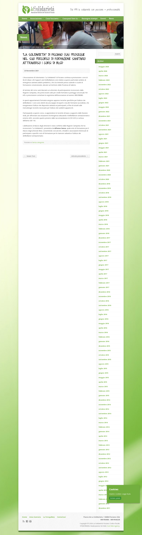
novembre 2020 (105, 175)
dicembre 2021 (104, 116)
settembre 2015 (105, 359)
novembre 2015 (105, 350)
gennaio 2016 (104, 341)
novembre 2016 (105, 296)
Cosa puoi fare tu (70, 18)
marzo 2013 (103, 441)
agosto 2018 (103, 202)
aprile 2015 (103, 382)
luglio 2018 (103, 206)
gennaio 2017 (104, 287)
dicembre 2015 (104, 346)
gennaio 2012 (104, 504)
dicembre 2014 (104, 400)
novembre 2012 (105, 458)
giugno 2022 (103, 103)
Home (24, 18)
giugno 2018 (103, 211)
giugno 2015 (103, 373)
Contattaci (61, 517)
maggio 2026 (104, 67)
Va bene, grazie (115, 498)
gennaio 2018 (104, 233)
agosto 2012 (103, 472)
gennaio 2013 (104, 450)
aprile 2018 (103, 220)
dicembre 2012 (104, 454)
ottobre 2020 (104, 179)
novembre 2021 (105, 121)
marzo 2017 (103, 278)
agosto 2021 (103, 134)
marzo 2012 (103, 495)
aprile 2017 (103, 274)
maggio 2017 (104, 269)
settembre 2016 (105, 305)
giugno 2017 (103, 265)
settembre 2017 (105, 251)
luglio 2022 (103, 98)
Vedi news (46, 47)
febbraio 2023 (104, 80)
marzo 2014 (103, 422)
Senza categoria (35, 47)
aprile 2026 (103, 71)
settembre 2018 (105, 197)
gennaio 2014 (104, 431)
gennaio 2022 (104, 112)
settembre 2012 (105, 468)
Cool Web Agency (113, 526)
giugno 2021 (103, 143)
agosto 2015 (103, 364)
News (111, 18)
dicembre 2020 (104, 170)
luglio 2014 (103, 418)
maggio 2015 (104, 377)
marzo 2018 (103, 224)
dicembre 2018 (104, 184)
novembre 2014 (105, 405)
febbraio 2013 (104, 445)
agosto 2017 (103, 256)
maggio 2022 (104, 107)
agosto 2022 (103, 94)
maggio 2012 (104, 486)
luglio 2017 (103, 260)
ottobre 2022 (104, 89)
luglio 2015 (103, 368)
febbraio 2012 (104, 499)
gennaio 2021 (104, 166)
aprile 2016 (103, 328)
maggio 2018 (104, 215)
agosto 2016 (103, 310)
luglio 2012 (103, 477)
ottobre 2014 (104, 409)
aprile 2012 (103, 490)
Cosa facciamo (52, 18)
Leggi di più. (126, 494)
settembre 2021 (105, 130)
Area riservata (35, 517)
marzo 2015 (103, 386)
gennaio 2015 (104, 395)
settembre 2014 (105, 413)
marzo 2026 (103, 76)
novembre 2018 (105, 188)
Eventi (103, 18)
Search (117, 54)
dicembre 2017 (104, 238)
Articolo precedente (79, 156)
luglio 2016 (103, 314)
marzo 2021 (103, 157)
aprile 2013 (103, 436)
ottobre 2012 (104, 463)
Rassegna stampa (89, 18)
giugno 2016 (103, 319)
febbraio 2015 (104, 391)
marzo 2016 (103, 332)
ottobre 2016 (104, 301)
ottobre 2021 (104, 125)
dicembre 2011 (104, 508)
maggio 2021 (104, 148)
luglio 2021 (103, 139)
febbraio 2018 (104, 229)
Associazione (36, 18)
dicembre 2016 (104, 292)
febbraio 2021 (104, 161)
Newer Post (29, 156)
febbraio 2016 (104, 337)
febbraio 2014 (104, 427)
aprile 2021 (103, 152)
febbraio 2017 (104, 283)
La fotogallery (49, 517)
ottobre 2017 (104, 247)
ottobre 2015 (104, 355)
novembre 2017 (105, 242)
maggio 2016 (104, 323)
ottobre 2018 (104, 193)
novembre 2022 (105, 85)
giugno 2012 (103, 481)
